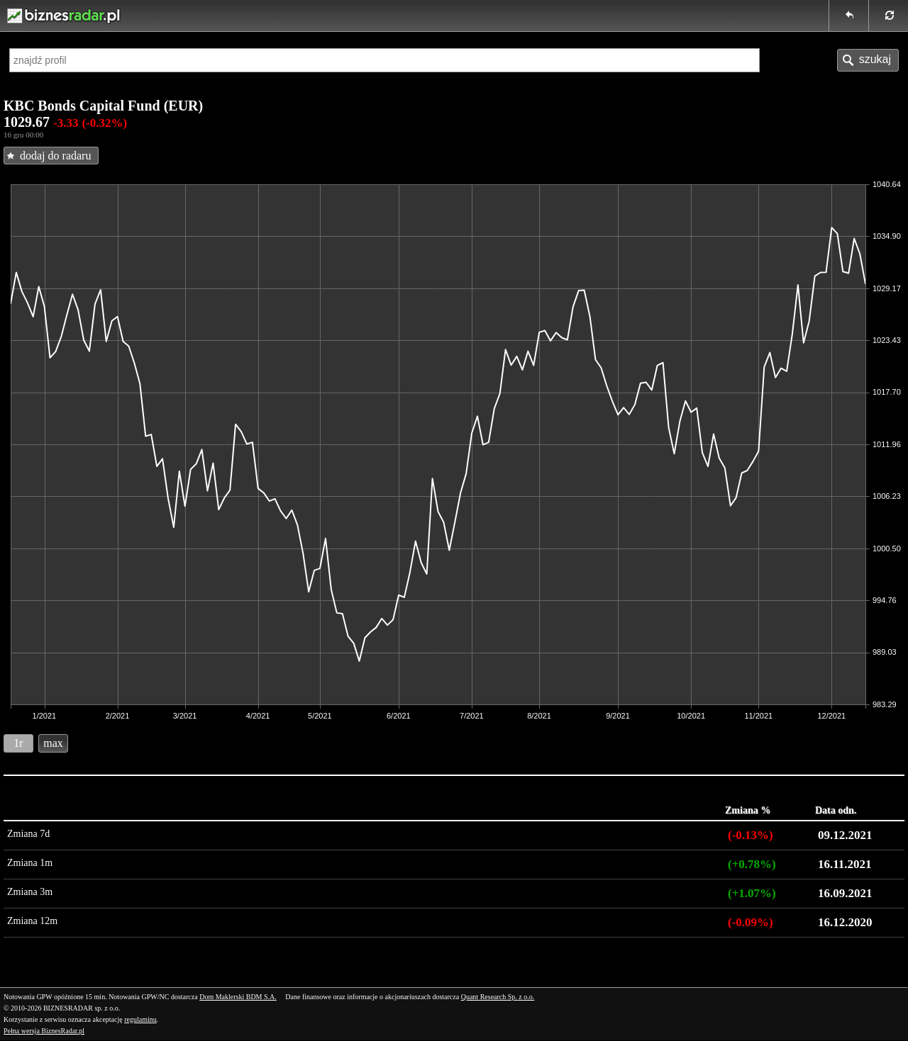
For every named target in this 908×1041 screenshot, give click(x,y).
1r (18, 743)
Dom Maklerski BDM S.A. (238, 997)
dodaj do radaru (55, 156)
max (53, 743)
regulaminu (140, 1019)
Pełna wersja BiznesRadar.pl (44, 1031)
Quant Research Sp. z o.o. (498, 997)
